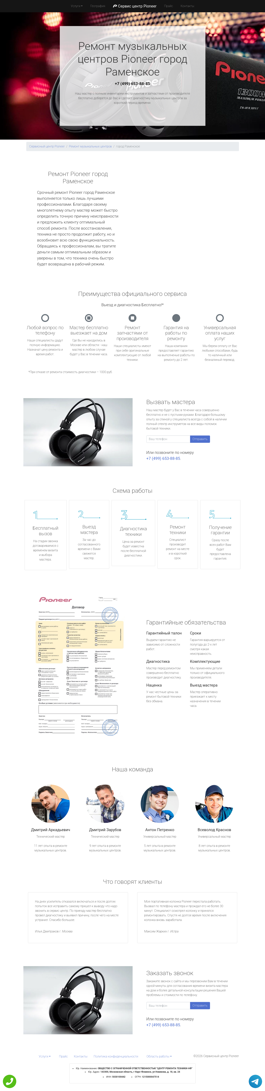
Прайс (168, 6)
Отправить (200, 439)
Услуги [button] (75, 6)
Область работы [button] (158, 1056)
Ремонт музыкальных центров (90, 146)
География (97, 6)
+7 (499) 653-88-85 (132, 83)
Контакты (187, 6)
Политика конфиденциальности (116, 1056)
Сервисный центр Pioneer (47, 146)
